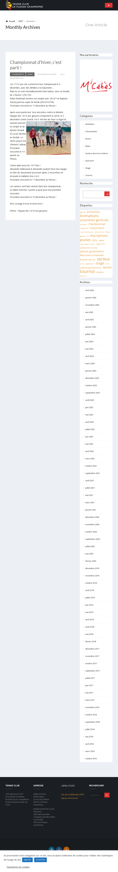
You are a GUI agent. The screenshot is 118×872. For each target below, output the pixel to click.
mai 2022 (89, 444)
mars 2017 (90, 700)
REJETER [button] (27, 859)
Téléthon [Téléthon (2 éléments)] (100, 272)
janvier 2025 (90, 327)
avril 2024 (89, 356)
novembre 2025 (92, 305)
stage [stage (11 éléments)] (100, 263)
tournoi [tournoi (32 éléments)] (87, 271)
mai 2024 (89, 348)
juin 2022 (89, 436)
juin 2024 (89, 341)
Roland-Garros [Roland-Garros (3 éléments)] (88, 259)
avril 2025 (89, 319)
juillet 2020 (90, 546)
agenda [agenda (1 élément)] (82, 212)
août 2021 (89, 480)
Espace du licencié (69, 798)
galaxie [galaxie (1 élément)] (82, 236)
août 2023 (89, 400)
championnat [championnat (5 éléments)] (97, 224)
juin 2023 (89, 407)
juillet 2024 (90, 334)
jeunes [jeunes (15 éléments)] (85, 240)
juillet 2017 (90, 678)
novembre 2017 (92, 656)
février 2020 (90, 561)
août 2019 (89, 590)
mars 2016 (90, 751)
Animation (89, 124)
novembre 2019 (92, 575)
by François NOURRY (47, 74)
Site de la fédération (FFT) (72, 794)
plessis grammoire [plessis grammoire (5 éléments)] (92, 251)
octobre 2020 (91, 531)
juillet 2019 (90, 597)
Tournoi (88, 175)
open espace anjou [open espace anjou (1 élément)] (87, 244)
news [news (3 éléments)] (101, 240)
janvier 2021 (90, 509)
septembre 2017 (92, 670)
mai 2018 (89, 634)
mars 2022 (90, 458)
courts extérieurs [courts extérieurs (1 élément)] (86, 232)
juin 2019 (89, 605)
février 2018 (90, 641)
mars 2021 (90, 502)
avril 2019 (89, 619)
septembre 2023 (92, 392)
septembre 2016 (92, 722)
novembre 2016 (92, 707)
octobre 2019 (91, 583)
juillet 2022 (90, 429)
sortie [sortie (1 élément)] (82, 264)
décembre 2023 (92, 378)
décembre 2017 (92, 648)
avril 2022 (89, 451)
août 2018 (89, 626)
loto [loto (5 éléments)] (94, 240)
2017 (20, 21)
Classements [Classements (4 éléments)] (97, 228)
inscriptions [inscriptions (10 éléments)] (99, 235)
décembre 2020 (92, 517)
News (30, 74)
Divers (88, 138)
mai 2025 (89, 312)
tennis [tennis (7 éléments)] (107, 267)
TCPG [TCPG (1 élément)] (107, 264)
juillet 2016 (90, 729)
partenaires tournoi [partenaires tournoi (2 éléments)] (88, 247)
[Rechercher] (107, 193)
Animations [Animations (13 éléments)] (89, 216)
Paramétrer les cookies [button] (18, 866)
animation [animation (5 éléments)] (93, 212)
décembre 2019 (92, 568)
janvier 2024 (90, 370)
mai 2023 (89, 414)
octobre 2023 (91, 385)
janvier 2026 (90, 297)
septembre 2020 (92, 539)
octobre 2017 (91, 663)
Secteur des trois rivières (96, 153)
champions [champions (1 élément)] (84, 228)
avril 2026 (89, 290)
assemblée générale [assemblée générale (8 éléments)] (94, 220)
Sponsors (89, 160)
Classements (18, 74)
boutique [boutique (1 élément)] (83, 224)
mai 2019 (89, 612)
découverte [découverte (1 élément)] (99, 232)
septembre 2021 (92, 473)
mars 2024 (90, 363)
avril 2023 (89, 422)
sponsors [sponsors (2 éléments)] (90, 263)
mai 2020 (89, 553)
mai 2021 (89, 495)
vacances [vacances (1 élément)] (83, 276)
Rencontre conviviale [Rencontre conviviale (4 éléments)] (92, 255)
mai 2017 (89, 692)
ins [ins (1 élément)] (87, 236)
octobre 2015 (91, 758)
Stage (88, 168)
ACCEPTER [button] (40, 859)
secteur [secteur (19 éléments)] (103, 259)
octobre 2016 (91, 714)
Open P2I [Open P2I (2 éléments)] (100, 244)
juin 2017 (89, 685)
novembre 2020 (92, 524)
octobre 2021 (91, 466)
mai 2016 (89, 736)
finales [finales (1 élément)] (107, 232)
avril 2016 (89, 744)
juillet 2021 (90, 487)
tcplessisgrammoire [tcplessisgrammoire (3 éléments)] (90, 267)
